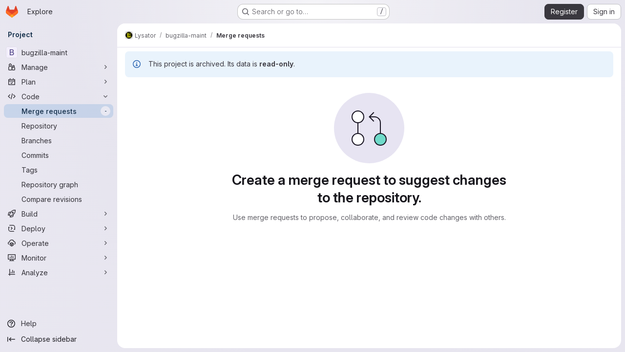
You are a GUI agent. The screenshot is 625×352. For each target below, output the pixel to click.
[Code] (58, 96)
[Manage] (58, 67)
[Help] (58, 323)
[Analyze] (58, 272)
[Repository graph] (58, 184)
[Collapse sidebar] (58, 339)
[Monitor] (58, 257)
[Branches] (58, 140)
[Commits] (58, 155)
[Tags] (58, 169)
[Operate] (58, 243)
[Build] (58, 213)
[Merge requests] (58, 111)
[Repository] (58, 125)
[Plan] (58, 81)
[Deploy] (58, 228)
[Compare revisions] (58, 199)
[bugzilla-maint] (58, 52)
